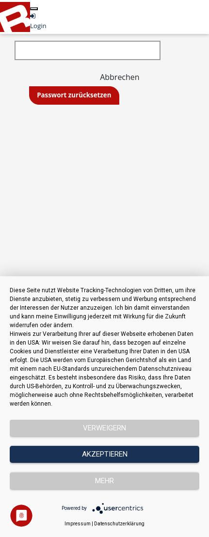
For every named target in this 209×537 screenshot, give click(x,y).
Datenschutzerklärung (119, 523)
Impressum (77, 523)
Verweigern (104, 428)
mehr (104, 480)
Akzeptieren (105, 454)
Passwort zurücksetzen (74, 95)
